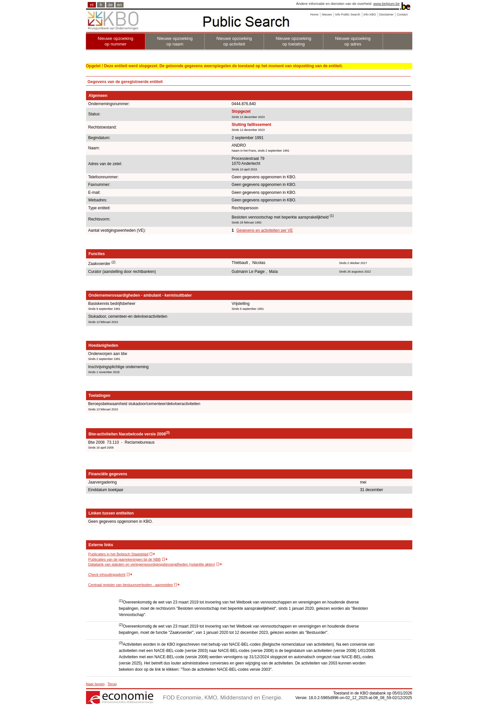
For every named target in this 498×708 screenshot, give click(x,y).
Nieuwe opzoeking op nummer (115, 41)
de (110, 4)
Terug (112, 684)
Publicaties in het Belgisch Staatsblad (118, 554)
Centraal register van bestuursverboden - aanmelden (130, 585)
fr (101, 4)
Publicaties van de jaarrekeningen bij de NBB (124, 559)
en (119, 4)
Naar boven (95, 684)
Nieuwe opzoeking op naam (175, 41)
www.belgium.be (386, 4)
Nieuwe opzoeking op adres (353, 41)
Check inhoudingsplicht (107, 574)
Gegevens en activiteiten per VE (264, 230)
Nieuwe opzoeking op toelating (293, 41)
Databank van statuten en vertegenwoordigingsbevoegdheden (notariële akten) (151, 564)
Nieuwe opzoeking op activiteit (234, 41)
